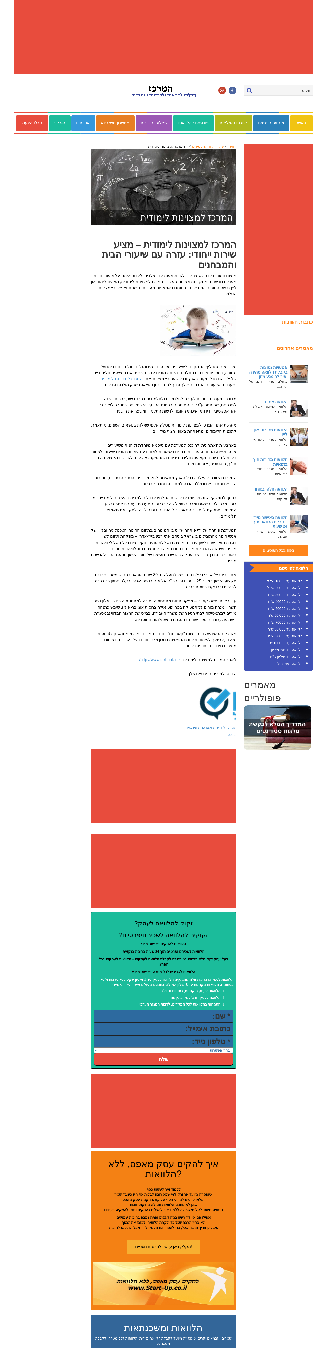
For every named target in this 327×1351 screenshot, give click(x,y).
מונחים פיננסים (271, 123)
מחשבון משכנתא (115, 123)
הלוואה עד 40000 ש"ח (285, 602)
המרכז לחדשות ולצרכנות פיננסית (211, 727)
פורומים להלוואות (193, 123)
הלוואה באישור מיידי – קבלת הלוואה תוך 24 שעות (269, 522)
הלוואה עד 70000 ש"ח (285, 622)
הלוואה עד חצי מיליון (287, 650)
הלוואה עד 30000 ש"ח (285, 595)
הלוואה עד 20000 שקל (285, 588)
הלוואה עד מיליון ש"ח (286, 657)
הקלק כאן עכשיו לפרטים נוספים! (163, 1247)
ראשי (301, 123)
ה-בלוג (59, 123)
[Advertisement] (163, 37)
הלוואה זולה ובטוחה (270, 489)
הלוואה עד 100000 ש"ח (284, 643)
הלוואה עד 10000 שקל (285, 581)
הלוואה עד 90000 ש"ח (285, 636)
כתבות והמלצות (233, 123)
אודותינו (83, 123)
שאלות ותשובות (154, 123)
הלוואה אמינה (275, 402)
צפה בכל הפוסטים (278, 550)
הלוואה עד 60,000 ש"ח (285, 615)
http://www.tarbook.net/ (160, 660)
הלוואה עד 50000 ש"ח (285, 609)
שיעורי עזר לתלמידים (208, 146)
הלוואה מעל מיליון (289, 664)
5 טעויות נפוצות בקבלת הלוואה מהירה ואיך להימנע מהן (268, 372)
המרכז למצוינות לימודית (121, 379)
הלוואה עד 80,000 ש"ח (285, 629)
